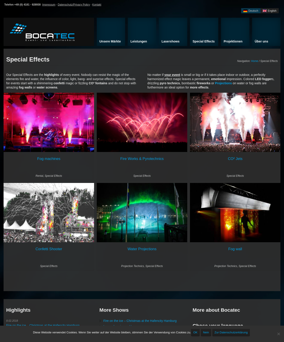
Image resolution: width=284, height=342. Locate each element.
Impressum (48, 4)
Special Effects (53, 175)
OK (195, 332)
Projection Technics (132, 266)
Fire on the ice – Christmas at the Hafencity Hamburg (42, 325)
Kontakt (96, 4)
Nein (206, 332)
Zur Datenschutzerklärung (231, 332)
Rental (39, 175)
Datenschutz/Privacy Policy (74, 4)
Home (254, 61)
